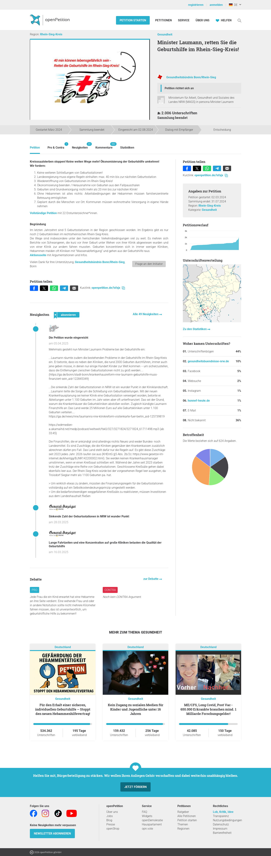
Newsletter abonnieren (52, 833)
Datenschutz (221, 824)
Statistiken (127, 147)
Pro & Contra (56, 145)
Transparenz (221, 816)
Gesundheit (164, 34)
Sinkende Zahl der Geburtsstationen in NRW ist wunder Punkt (89, 516)
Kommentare (104, 145)
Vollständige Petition (43, 213)
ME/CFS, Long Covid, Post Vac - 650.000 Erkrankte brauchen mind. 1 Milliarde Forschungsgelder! (208, 709)
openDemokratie (152, 820)
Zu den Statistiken (195, 329)
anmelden (216, 5)
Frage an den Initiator (149, 264)
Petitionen (163, 20)
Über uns (112, 812)
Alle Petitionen (186, 816)
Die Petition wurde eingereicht (68, 337)
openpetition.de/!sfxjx (108, 287)
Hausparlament (152, 824)
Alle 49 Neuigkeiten (146, 314)
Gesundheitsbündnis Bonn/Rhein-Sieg (191, 77)
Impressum (220, 828)
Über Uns (202, 20)
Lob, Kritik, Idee (223, 812)
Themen (182, 824)
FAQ (144, 812)
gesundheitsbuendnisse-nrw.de (208, 361)
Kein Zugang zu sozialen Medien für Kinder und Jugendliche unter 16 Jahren (135, 709)
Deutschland (63, 647)
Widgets (147, 816)
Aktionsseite (38, 255)
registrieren (195, 5)
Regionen (183, 828)
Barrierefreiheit (222, 833)
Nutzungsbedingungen (227, 820)
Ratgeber (183, 812)
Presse (110, 824)
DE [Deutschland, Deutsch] (233, 5)
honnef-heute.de (199, 400)
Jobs (109, 816)
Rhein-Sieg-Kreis (51, 34)
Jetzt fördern (135, 787)
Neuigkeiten (80, 145)
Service (183, 20)
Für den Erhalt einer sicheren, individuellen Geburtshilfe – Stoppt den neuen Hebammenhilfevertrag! (62, 709)
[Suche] (239, 20)
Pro (34, 590)
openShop (112, 828)
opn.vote (147, 828)
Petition (35, 147)
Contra (110, 590)
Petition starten (133, 20)
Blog (109, 820)
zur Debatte (151, 579)
